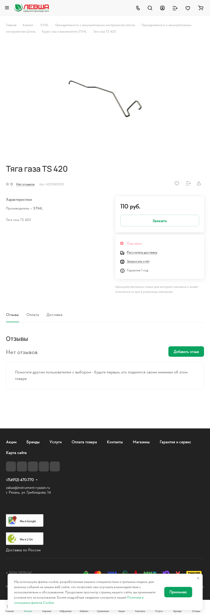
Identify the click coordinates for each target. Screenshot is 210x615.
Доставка (55, 314)
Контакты (115, 442)
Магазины (141, 442)
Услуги (56, 442)
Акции (11, 442)
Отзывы (12, 314)
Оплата (32, 314)
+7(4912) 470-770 (20, 480)
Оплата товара (84, 442)
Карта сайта (16, 452)
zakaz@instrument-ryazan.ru (28, 487)
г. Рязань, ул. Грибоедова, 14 (28, 492)
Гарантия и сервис (175, 442)
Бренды (33, 442)
